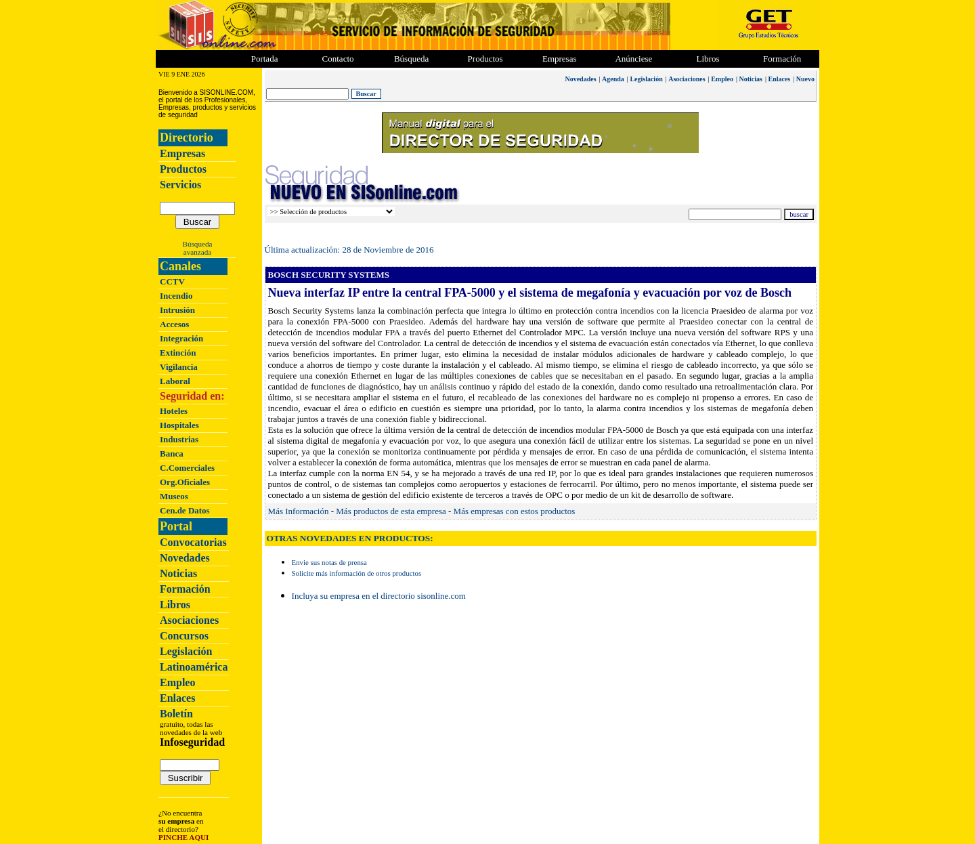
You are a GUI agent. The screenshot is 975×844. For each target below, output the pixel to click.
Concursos (184, 635)
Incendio (176, 296)
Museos (174, 496)
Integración (181, 338)
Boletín (176, 713)
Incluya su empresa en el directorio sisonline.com (379, 596)
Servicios (180, 184)
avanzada (197, 252)
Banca (171, 453)
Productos (183, 169)
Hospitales (179, 425)
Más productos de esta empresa (391, 511)
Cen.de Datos (185, 510)
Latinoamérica (194, 667)
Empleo (177, 682)
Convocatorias (193, 542)
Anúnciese (633, 59)
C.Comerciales (187, 468)
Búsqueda (198, 244)
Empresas (559, 59)
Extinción (178, 352)
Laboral (175, 381)
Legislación (186, 651)
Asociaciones (189, 620)
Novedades (185, 558)
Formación (782, 59)
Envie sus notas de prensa (329, 562)
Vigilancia (179, 367)
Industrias (179, 439)
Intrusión (177, 310)
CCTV (172, 281)
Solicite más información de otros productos (357, 573)
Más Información (298, 511)
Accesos (174, 324)
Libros (175, 604)
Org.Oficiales (185, 482)
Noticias (178, 573)
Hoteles (174, 411)
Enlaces (177, 698)
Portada (264, 59)
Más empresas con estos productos (515, 511)
